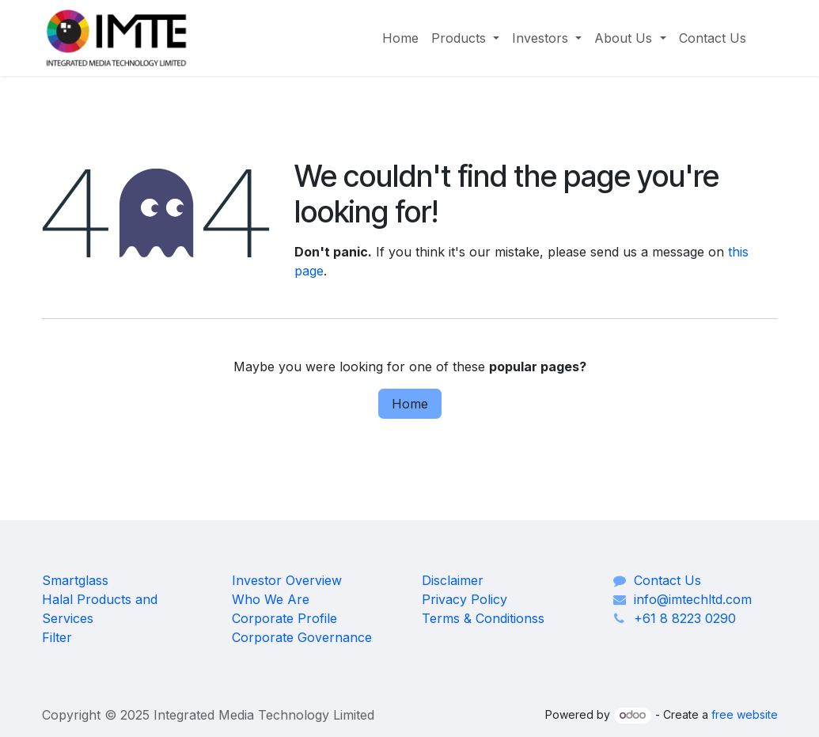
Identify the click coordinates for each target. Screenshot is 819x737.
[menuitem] (400, 38)
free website (744, 714)
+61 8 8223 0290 (685, 618)
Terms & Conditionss (483, 618)
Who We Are (270, 599)
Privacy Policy (464, 599)
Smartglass (75, 580)
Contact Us (667, 580)
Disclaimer (452, 580)
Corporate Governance (302, 637)
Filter (57, 637)
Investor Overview (287, 580)
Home (410, 404)
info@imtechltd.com (693, 599)
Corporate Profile (284, 618)
